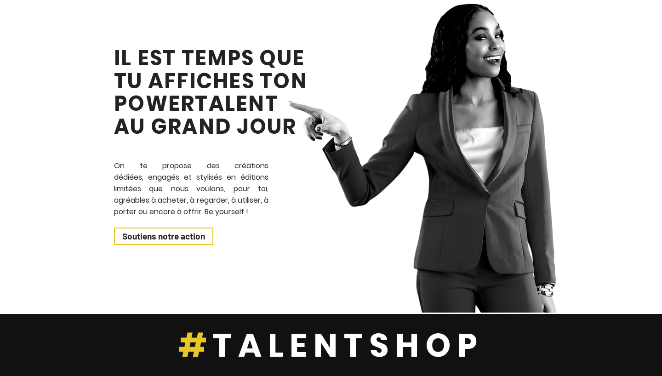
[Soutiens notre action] (163, 236)
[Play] (639, 288)
